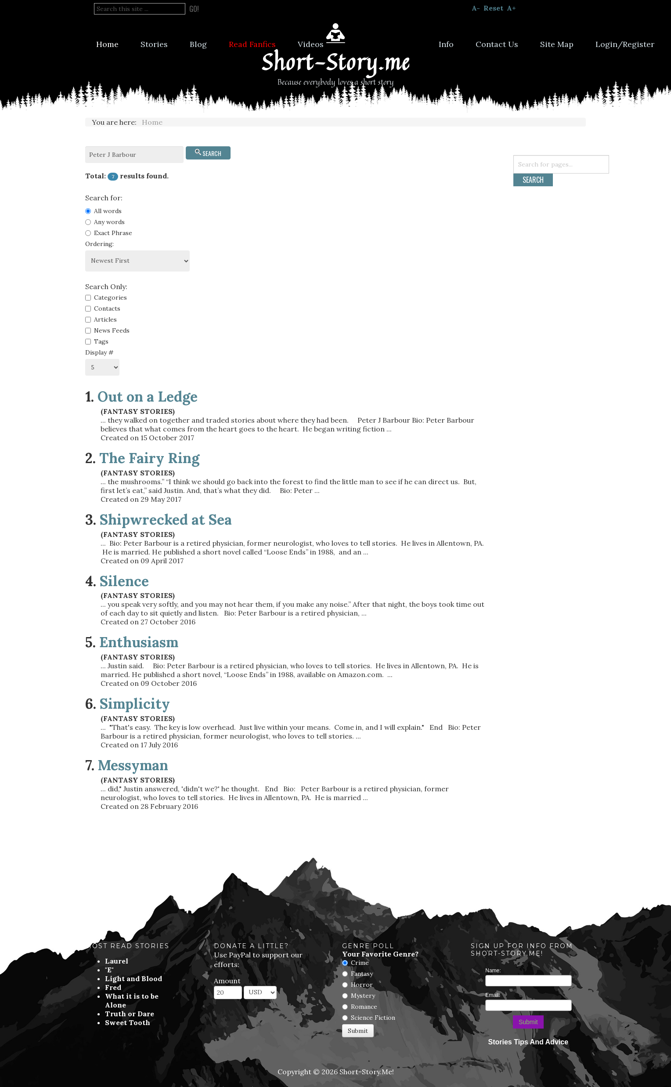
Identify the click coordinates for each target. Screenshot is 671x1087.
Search (208, 153)
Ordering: (99, 244)
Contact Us (497, 44)
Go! (194, 9)
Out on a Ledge (147, 397)
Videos (311, 44)
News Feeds (107, 330)
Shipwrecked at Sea (166, 520)
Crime (360, 963)
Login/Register (624, 44)
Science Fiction (373, 1018)
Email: (492, 995)
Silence (124, 581)
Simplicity (135, 704)
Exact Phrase (108, 233)
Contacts (102, 308)
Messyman (133, 765)
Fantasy (362, 974)
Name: (493, 970)
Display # (99, 352)
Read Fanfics (252, 44)
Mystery (363, 996)
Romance (364, 1007)
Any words (105, 222)
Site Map (557, 44)
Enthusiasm (138, 642)
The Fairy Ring (149, 458)
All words (103, 211)
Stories (154, 44)
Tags (96, 341)
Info (446, 44)
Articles (101, 319)
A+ (511, 8)
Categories (106, 297)
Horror (362, 985)
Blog (198, 44)
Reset (493, 8)
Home (107, 44)
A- (476, 8)
